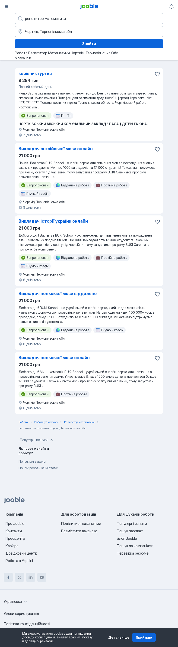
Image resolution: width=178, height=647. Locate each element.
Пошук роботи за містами (38, 468)
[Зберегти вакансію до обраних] (157, 74)
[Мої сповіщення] (171, 6)
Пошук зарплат (130, 531)
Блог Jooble (127, 538)
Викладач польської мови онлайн (54, 357)
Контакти (14, 531)
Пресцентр (15, 538)
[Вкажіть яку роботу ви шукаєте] (89, 18)
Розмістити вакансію (79, 531)
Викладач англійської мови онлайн (56, 148)
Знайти (89, 43)
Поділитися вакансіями (81, 523)
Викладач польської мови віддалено (58, 293)
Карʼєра (12, 545)
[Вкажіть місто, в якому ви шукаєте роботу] (89, 31)
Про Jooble (15, 523)
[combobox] (16, 601)
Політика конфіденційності (27, 623)
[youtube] (41, 577)
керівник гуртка (35, 73)
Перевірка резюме (133, 553)
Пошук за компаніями (135, 545)
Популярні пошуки (37, 440)
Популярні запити (132, 523)
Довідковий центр (21, 553)
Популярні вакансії (33, 461)
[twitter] (19, 577)
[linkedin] (30, 577)
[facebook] (8, 577)
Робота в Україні (19, 560)
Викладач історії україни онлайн (53, 221)
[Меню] (6, 6)
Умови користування (21, 613)
